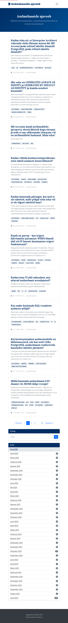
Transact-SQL (44, 322)
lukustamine (32, 179)
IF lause (40, 260)
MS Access (48, 68)
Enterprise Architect (26, 68)
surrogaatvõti (39, 109)
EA (17, 68)
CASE (13, 68)
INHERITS (23, 363)
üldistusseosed (41, 363)
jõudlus (21, 263)
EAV (27, 402)
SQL (37, 322)
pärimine (31, 363)
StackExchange (16, 322)
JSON (31, 402)
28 (42, 423)
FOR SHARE (37, 182)
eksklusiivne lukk (17, 182)
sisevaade (15, 221)
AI (25, 291)
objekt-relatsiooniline (19, 366)
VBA (32, 143)
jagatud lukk (42, 179)
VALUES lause (44, 218)
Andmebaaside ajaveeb (24, 4)
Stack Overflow (28, 322)
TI (22, 291)
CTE (37, 218)
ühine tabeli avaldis (27, 218)
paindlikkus (48, 405)
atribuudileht (16, 143)
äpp (19, 291)
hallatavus (30, 263)
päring (52, 218)
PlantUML (42, 291)
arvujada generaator (18, 112)
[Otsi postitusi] (32, 437)
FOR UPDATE (28, 182)
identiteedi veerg (26, 109)
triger (23, 260)
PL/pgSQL (48, 260)
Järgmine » (49, 423)
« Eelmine (18, 423)
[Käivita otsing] (56, 437)
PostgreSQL (39, 68)
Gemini (38, 263)
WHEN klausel (31, 260)
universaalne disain (18, 402)
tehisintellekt (32, 291)
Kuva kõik (14, 449)
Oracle (23, 179)
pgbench (44, 182)
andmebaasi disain (17, 405)
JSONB (37, 402)
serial (29, 112)
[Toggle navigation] (57, 4)
